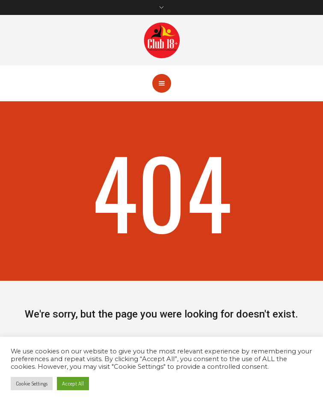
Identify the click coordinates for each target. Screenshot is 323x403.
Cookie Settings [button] (31, 383)
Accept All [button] (73, 383)
